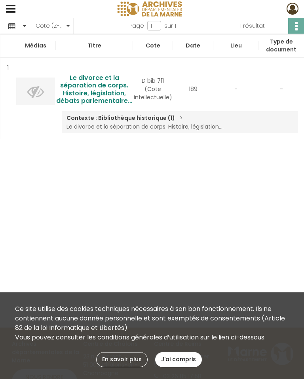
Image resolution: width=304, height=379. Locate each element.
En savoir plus (122, 359)
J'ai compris (178, 359)
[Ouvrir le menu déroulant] (10, 9)
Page (136, 26)
